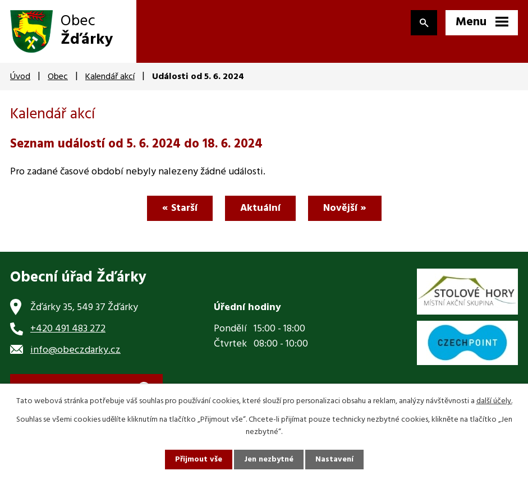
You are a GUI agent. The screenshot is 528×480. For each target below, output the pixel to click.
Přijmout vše (198, 459)
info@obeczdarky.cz (75, 350)
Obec (58, 77)
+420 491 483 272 (67, 329)
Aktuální (260, 208)
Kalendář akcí (110, 77)
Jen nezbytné (268, 459)
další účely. (494, 401)
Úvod (20, 77)
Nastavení (334, 459)
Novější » (344, 208)
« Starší (180, 208)
